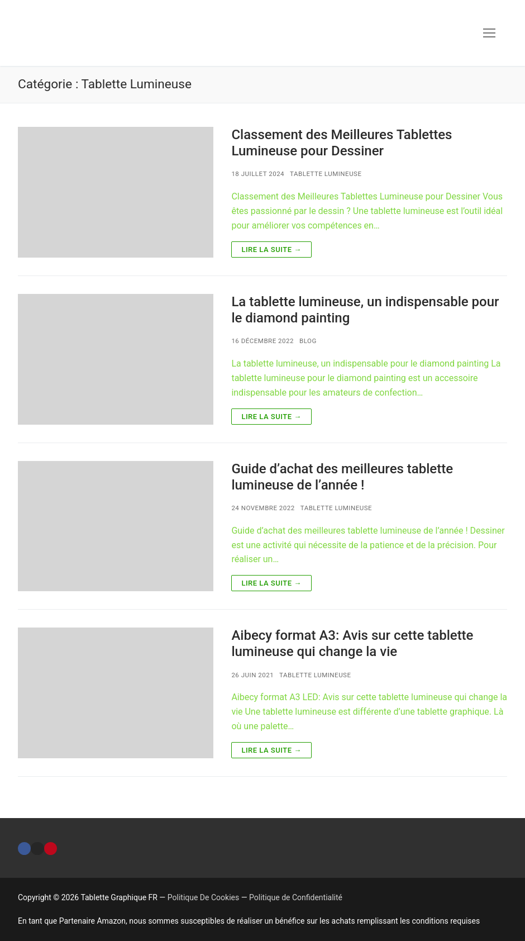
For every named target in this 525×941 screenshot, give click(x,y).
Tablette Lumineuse (325, 174)
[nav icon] (489, 33)
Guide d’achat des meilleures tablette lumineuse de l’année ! (342, 477)
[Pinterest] (50, 848)
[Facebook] (24, 848)
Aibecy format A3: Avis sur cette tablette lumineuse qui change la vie (352, 643)
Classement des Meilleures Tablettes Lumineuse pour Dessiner (341, 143)
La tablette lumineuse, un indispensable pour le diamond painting (365, 310)
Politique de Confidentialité (295, 897)
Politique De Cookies (203, 897)
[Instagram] (37, 848)
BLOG (308, 341)
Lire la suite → (271, 249)
